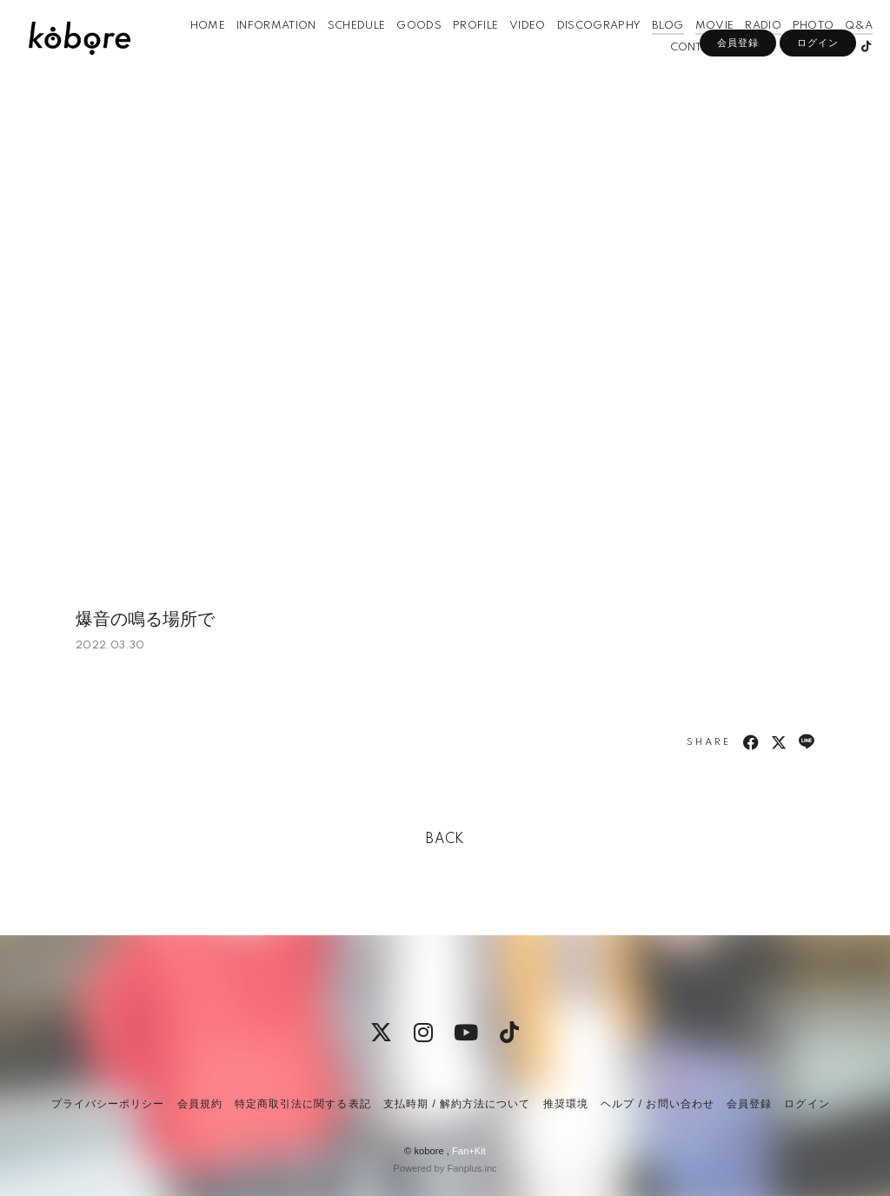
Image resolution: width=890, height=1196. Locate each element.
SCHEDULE (339, 50)
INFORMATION (259, 50)
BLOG (650, 50)
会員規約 (199, 1104)
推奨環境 (565, 1104)
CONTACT (679, 72)
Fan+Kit (469, 1151)
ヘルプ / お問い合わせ (657, 1104)
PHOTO (796, 50)
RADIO (745, 50)
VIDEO (510, 50)
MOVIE (696, 50)
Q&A (841, 50)
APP (728, 72)
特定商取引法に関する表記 (302, 1104)
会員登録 (738, 101)
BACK (445, 840)
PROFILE (458, 50)
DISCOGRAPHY (582, 50)
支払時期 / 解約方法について (457, 1104)
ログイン (818, 101)
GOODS (401, 50)
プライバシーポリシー (107, 1104)
